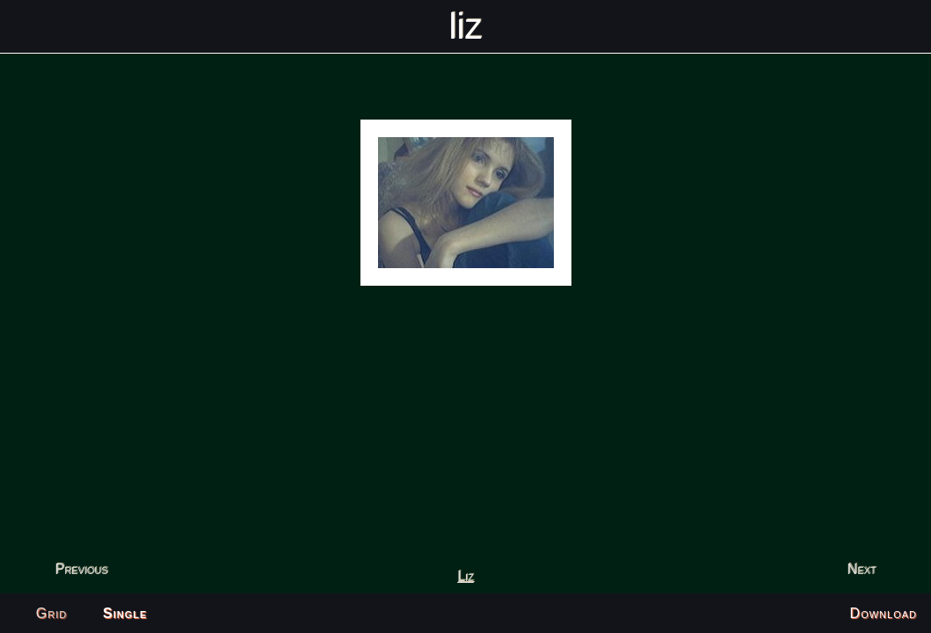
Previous (81, 569)
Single (125, 613)
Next (861, 569)
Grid (51, 613)
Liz (465, 576)
